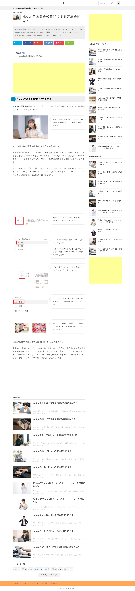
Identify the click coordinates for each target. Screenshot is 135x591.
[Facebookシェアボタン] (28, 43)
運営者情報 (54, 583)
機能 (53, 569)
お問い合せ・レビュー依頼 (39, 583)
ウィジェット (25, 583)
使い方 (16, 569)
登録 (24, 569)
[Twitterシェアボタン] (17, 43)
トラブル (68, 569)
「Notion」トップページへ (49, 575)
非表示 (22, 53)
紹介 (47, 569)
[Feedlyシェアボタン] (69, 43)
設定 (30, 569)
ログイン (38, 569)
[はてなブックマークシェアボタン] (49, 43)
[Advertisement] (49, 78)
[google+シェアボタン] (38, 43)
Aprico (67, 3)
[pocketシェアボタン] (59, 43)
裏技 (60, 569)
